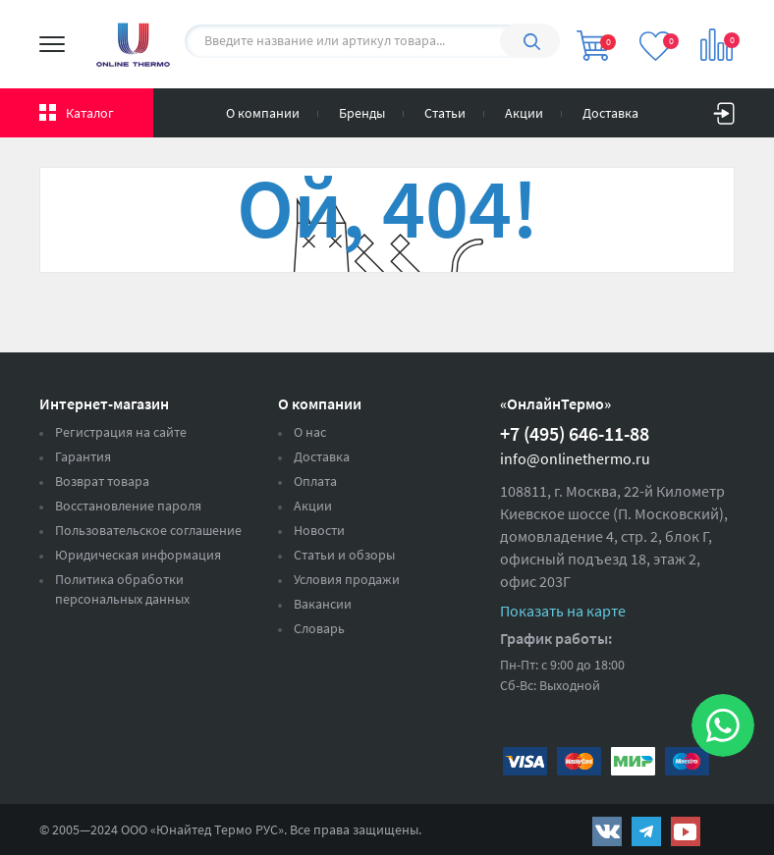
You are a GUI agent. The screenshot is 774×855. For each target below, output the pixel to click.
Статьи (445, 113)
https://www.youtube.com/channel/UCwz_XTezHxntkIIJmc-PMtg (685, 831)
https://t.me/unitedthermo (646, 831)
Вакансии (323, 604)
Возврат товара (102, 481)
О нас (310, 432)
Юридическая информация (138, 554)
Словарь (319, 628)
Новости (319, 530)
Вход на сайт (724, 109)
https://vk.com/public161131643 (607, 831)
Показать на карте (563, 610)
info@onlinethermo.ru (575, 458)
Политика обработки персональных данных (122, 589)
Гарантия (83, 456)
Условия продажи (347, 579)
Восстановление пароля (128, 505)
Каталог (90, 113)
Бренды (362, 113)
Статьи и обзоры (344, 554)
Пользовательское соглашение (148, 530)
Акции (524, 113)
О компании (263, 113)
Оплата (315, 481)
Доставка (610, 113)
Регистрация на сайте (121, 432)
